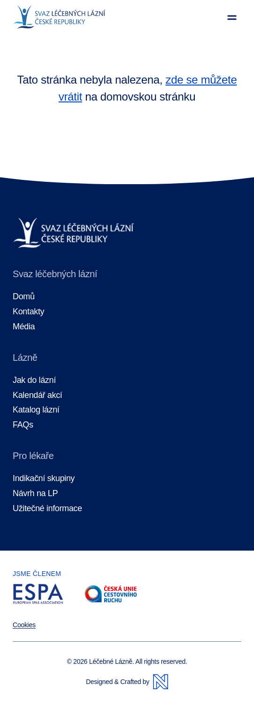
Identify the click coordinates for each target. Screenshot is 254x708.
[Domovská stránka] (59, 17)
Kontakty (28, 311)
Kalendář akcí (37, 395)
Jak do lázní (34, 380)
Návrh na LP (35, 493)
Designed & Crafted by (127, 681)
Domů (24, 296)
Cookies (24, 625)
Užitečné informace (47, 508)
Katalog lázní (36, 409)
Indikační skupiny (44, 478)
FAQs (23, 424)
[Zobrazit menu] (232, 17)
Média (24, 326)
